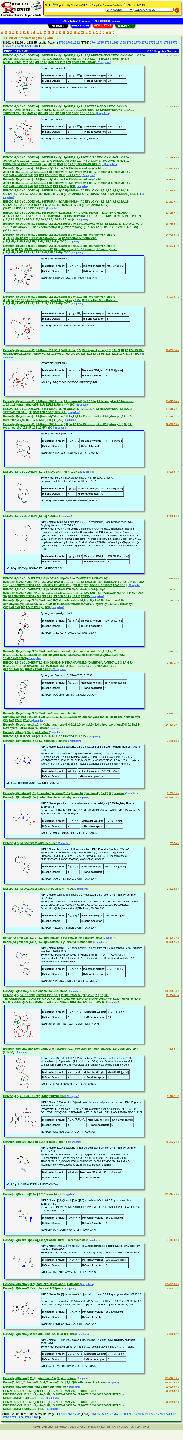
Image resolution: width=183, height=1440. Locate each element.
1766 (108, 42)
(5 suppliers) (64, 843)
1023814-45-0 (172, 1194)
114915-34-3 (172, 401)
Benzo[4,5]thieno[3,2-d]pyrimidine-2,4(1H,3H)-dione (39, 1334)
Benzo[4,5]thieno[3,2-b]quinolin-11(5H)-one (33, 1288)
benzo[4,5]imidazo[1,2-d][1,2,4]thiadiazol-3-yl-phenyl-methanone (48, 942)
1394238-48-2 (172, 991)
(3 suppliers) (22, 1052)
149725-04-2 (172, 235)
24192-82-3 (173, 889)
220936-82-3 (172, 1391)
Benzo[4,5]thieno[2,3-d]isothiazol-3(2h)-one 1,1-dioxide (41, 1284)
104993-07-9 (172, 246)
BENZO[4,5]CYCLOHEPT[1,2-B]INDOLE (30, 516)
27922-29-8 (173, 516)
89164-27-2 (173, 713)
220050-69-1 (172, 1387)
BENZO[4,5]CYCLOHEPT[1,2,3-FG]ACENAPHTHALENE (41, 471)
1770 (137, 42)
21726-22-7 (173, 1096)
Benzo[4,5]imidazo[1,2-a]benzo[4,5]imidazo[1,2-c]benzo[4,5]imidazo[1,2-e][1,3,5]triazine (63, 793)
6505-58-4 (173, 1049)
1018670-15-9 (172, 1378)
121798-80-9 (172, 157)
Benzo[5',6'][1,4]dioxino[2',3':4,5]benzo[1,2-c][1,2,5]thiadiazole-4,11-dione (54, 1382)
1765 (100, 42)
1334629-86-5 (172, 1284)
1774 (167, 42)
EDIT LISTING (108, 1427)
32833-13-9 (173, 793)
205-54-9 (174, 843)
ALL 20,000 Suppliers (107, 21)
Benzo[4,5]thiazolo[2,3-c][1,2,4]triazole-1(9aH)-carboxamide (44, 1240)
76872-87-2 (173, 1334)
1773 (159, 42)
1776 (5, 46)
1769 (130, 42)
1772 (152, 42)
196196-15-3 (172, 942)
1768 (122, 42)
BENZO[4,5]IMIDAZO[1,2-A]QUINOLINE (30, 843)
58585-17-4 (173, 1288)
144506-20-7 (172, 724)
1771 (144, 42)
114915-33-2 (172, 416)
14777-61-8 (173, 589)
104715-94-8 (172, 224)
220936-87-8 (172, 1402)
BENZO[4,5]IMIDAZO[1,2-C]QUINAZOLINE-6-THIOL (38, 888)
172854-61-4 (172, 995)
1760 (62, 42)
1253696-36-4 (172, 797)
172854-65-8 (172, 106)
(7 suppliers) (81, 889)
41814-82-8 (173, 1240)
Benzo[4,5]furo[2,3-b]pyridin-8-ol (26, 732)
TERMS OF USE (76, 1427)
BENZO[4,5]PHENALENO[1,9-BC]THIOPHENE (34, 1096)
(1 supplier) (88, 175)
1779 (28, 46)
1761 (69, 42)
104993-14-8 (172, 350)
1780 (35, 46)
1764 (93, 42)
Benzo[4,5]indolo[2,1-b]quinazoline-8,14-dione (35, 991)
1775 (174, 42)
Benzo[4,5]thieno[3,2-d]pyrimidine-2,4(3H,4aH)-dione (39, 1378)
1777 (13, 46)
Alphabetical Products (76, 21)
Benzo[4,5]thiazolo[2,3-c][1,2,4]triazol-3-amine (35, 1141)
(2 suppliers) (104, 62)
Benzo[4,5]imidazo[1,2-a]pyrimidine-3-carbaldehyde (39, 797)
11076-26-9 (173, 600)
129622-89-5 (172, 168)
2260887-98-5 (172, 1382)
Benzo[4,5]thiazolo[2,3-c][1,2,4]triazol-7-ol (32, 1194)
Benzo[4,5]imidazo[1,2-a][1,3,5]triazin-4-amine (35, 740)
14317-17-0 (173, 662)
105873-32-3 (172, 1142)
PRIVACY (93, 1427)
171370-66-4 (172, 190)
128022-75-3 (172, 424)
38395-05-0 (173, 578)
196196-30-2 (172, 938)
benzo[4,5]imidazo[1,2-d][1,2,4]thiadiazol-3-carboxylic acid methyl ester (52, 937)
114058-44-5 (172, 213)
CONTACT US (126, 1427)
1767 (115, 42)
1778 (20, 46)
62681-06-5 (173, 55)
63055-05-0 (173, 472)
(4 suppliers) (82, 797)
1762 (76, 42)
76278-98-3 (173, 741)
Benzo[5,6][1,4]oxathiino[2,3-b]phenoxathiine (34, 1386)
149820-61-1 (172, 179)
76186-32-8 (173, 651)
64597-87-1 (173, 297)
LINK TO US (143, 1427)
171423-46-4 (172, 201)
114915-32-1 (172, 409)
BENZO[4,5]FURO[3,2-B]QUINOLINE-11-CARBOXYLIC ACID (44, 736)
